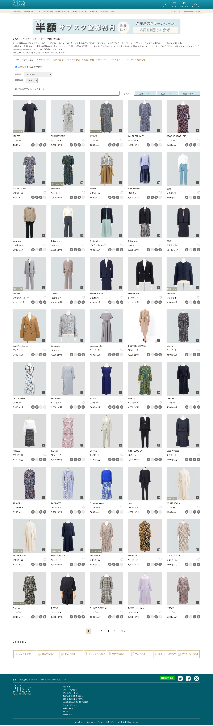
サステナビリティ (69, 706)
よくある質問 (47, 12)
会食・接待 (87, 60)
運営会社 (65, 687)
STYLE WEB (67, 715)
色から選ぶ (70, 654)
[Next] (123, 631)
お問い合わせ (67, 709)
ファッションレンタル (29, 39)
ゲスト (177, 12)
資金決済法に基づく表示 (72, 700)
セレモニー (42, 60)
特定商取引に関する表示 (72, 697)
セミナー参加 (72, 60)
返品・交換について (106, 12)
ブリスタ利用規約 (69, 690)
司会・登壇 (56, 60)
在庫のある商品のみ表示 (28, 67)
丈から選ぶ (140, 654)
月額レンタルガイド (62, 12)
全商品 (15, 39)
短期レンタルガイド (78, 12)
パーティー (114, 60)
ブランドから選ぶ (190, 654)
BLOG (64, 712)
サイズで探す (24, 654)
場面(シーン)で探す (167, 654)
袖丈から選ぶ (118, 654)
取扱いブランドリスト (31, 12)
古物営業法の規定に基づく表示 (74, 703)
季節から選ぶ (48, 654)
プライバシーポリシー (71, 693)
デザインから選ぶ (96, 654)
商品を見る (17, 12)
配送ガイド (92, 12)
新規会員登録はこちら (191, 12)
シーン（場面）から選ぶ (50, 39)
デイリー (100, 60)
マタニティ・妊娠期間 (133, 60)
